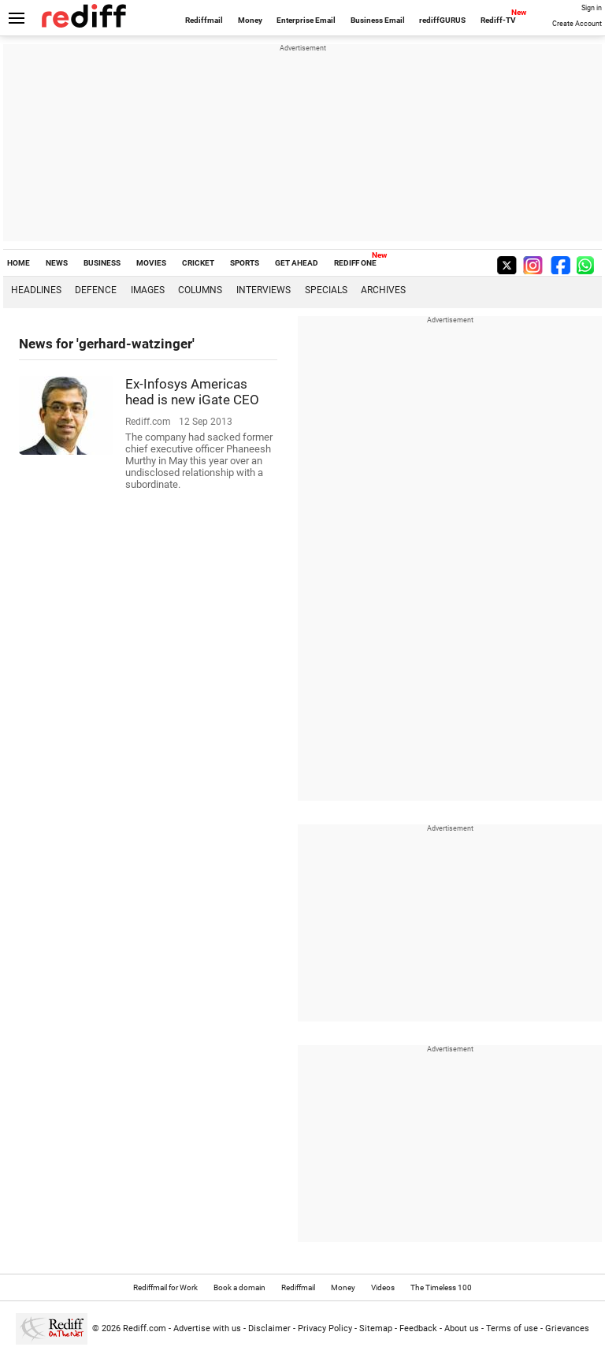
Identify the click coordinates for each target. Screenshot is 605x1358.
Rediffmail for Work (165, 1287)
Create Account (577, 24)
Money (250, 20)
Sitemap (375, 1328)
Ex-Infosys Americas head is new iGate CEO (192, 391)
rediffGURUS (442, 20)
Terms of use (512, 1328)
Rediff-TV (498, 20)
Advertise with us (207, 1328)
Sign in (591, 8)
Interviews (263, 290)
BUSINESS (102, 263)
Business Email (378, 20)
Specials (326, 290)
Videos (383, 1287)
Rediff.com (144, 1328)
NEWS (57, 263)
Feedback (418, 1328)
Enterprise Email (306, 20)
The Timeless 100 (441, 1287)
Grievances (567, 1328)
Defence (96, 290)
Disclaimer (269, 1328)
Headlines (36, 290)
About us (461, 1328)
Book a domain (239, 1287)
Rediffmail (204, 20)
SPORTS (244, 263)
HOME (18, 263)
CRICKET (198, 263)
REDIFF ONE (355, 263)
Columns (200, 290)
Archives (383, 290)
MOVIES (151, 263)
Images (148, 290)
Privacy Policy (325, 1328)
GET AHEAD (296, 263)
